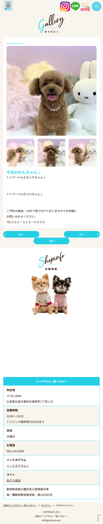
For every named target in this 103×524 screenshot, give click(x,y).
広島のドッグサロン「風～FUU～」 (20, 505)
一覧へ (51, 241)
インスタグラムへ (17, 466)
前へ (21, 234)
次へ (82, 234)
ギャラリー (46, 505)
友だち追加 (13, 480)
